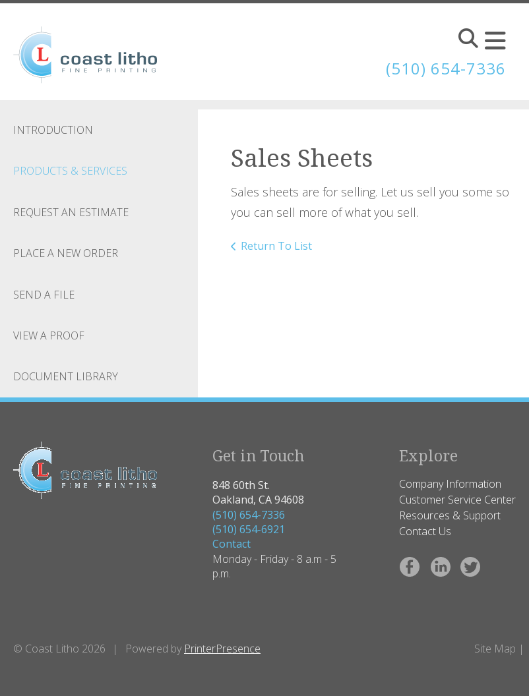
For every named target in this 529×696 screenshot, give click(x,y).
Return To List (276, 246)
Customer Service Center (457, 499)
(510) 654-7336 (248, 515)
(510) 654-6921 (248, 529)
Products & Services (70, 170)
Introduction (53, 130)
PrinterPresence (222, 648)
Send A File (44, 294)
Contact (231, 543)
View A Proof (48, 335)
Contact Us (425, 531)
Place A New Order (65, 253)
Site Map (495, 648)
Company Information (450, 484)
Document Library (65, 376)
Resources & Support (450, 515)
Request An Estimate (71, 212)
